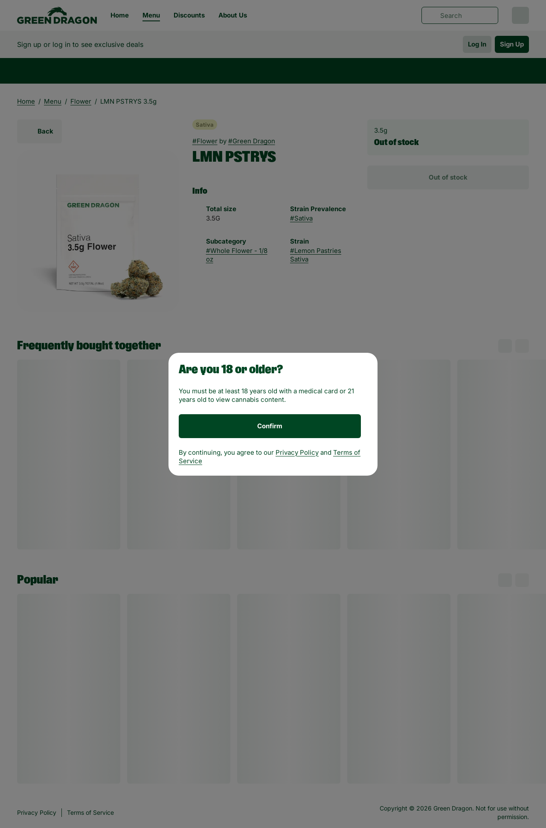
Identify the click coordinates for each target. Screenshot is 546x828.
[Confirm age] (270, 426)
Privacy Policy (297, 452)
